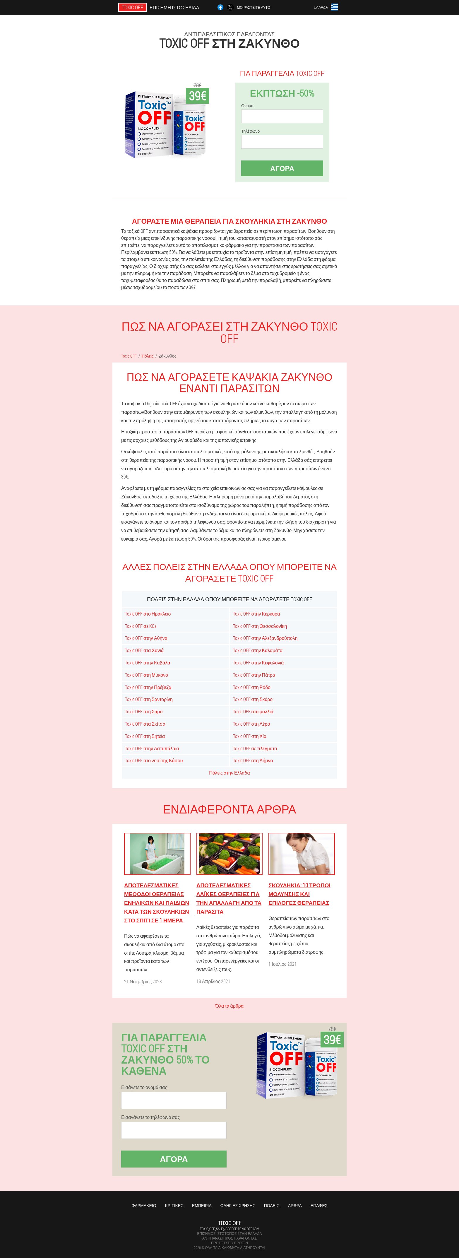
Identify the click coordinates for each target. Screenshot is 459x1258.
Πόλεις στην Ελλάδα (229, 773)
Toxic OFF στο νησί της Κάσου (154, 760)
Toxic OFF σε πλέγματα (255, 748)
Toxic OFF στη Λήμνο (253, 760)
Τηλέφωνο (250, 131)
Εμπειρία (202, 1205)
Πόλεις (271, 1205)
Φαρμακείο (144, 1205)
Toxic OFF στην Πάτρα (254, 675)
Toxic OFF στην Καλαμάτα (258, 650)
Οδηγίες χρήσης (237, 1205)
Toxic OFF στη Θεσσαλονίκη (260, 626)
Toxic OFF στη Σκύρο (253, 699)
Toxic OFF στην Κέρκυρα (256, 614)
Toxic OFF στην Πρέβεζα (148, 687)
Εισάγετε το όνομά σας (144, 1087)
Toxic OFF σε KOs (141, 626)
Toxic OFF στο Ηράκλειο (148, 614)
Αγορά (282, 168)
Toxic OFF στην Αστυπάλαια (152, 748)
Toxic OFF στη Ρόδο (251, 687)
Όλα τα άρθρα (229, 1006)
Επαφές (319, 1205)
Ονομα (247, 106)
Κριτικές (174, 1205)
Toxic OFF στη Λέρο (251, 724)
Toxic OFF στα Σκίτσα (145, 724)
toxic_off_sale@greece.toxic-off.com (229, 1228)
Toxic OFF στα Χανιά (144, 650)
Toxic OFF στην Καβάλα (147, 662)
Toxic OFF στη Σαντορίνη (149, 699)
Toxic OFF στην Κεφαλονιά (258, 662)
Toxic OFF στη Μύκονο (146, 675)
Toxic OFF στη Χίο (249, 736)
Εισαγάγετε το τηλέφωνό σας (150, 1117)
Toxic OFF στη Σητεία (145, 736)
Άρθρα (295, 1205)
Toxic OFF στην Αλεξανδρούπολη (265, 638)
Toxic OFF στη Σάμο (143, 711)
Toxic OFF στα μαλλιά (253, 711)
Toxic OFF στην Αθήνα (146, 638)
